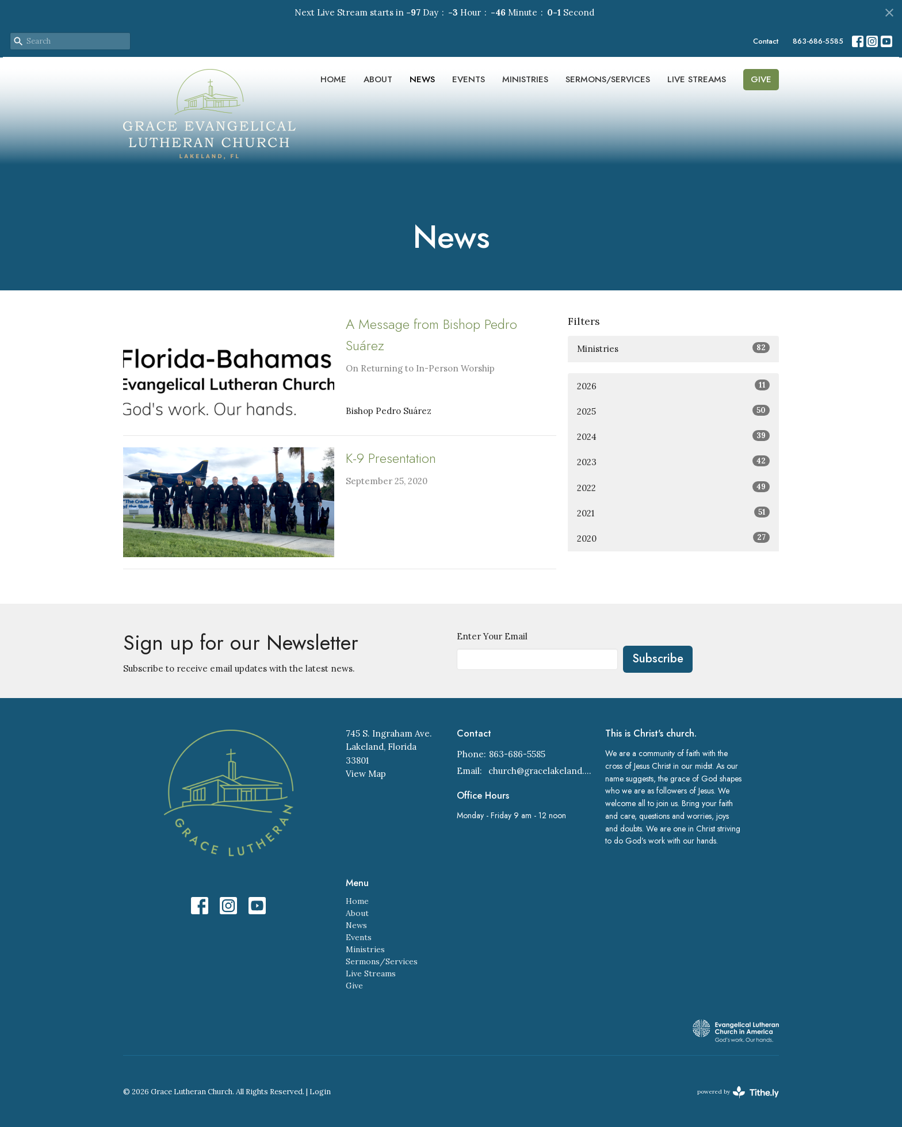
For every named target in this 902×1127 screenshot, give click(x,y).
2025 (673, 411)
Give (761, 79)
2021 (673, 513)
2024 (673, 436)
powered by (738, 1092)
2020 (673, 538)
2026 (673, 385)
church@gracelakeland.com (541, 770)
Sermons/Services (607, 79)
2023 (673, 461)
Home (333, 79)
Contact (765, 41)
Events (468, 79)
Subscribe (657, 658)
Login (320, 1092)
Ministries (525, 79)
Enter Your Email (492, 636)
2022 (673, 487)
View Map (366, 773)
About (378, 79)
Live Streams (696, 79)
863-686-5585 (818, 41)
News (422, 79)
